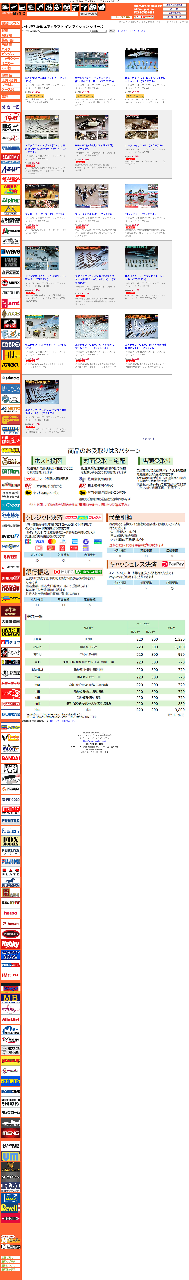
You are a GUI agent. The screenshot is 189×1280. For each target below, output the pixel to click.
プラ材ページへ (10, 85)
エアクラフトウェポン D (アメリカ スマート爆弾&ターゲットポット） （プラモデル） (95, 279)
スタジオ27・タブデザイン (10, 577)
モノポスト (10, 1123)
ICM (10, 117)
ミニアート (10, 1019)
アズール (10, 169)
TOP (13, 13)
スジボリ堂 (10, 567)
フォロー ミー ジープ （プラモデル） (45, 214)
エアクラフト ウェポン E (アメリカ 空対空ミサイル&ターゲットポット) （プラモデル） (45, 148)
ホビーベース (10, 955)
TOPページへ (10, 23)
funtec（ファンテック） (10, 820)
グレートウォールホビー (10, 430)
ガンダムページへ (10, 54)
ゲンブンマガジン (10, 451)
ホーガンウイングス (10, 924)
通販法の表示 (10, 1269)
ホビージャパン (10, 944)
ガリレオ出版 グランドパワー (10, 420)
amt (10, 303)
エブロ (10, 345)
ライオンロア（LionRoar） (10, 1167)
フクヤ (10, 851)
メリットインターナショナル (10, 1071)
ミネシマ (10, 1030)
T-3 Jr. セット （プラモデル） (141, 214)
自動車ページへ (10, 44)
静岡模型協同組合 (10, 526)
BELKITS (10, 903)
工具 (75, 7)
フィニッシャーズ (10, 831)
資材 (84, 7)
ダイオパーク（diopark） (10, 611)
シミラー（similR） (10, 536)
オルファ (10, 365)
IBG (10, 128)
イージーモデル (10, 210)
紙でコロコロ (10, 389)
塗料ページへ (10, 75)
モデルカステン (10, 1102)
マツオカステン (10, 1009)
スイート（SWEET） (10, 557)
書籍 (101, 7)
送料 (175, 9)
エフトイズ (10, 334)
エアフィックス (10, 283)
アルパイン (10, 200)
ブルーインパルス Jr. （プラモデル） (95, 214)
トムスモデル (10, 694)
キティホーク (10, 399)
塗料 (66, 7)
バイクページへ (10, 49)
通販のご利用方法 (175, 5)
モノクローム (10, 1112)
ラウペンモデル (10, 1187)
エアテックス (10, 272)
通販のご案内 (10, 1261)
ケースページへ (10, 89)
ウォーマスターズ (10, 262)
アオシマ (10, 148)
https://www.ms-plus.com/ (94, 741)
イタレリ (10, 231)
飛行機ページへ (10, 35)
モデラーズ (10, 1081)
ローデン (10, 1218)
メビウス (10, 1061)
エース (10, 314)
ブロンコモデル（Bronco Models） (10, 882)
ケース (93, 7)
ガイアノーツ (10, 378)
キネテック (10, 409)
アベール (10, 190)
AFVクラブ (10, 293)
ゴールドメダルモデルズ (10, 461)
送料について (10, 1265)
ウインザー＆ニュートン (10, 241)
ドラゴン (10, 704)
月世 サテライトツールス (10, 440)
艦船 (22, 7)
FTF (10, 324)
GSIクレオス (10, 505)
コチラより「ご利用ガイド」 (63, 721)
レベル (10, 1208)
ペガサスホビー (10, 893)
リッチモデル (10, 1198)
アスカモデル (10, 179)
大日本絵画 (10, 622)
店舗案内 (175, 17)
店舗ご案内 (10, 1257)
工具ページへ (10, 80)
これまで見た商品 (122, 17)
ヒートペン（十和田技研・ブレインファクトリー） (10, 779)
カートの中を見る (144, 17)
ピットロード (10, 800)
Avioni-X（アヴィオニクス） (10, 138)
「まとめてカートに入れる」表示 (130, 31)
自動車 (31, 7)
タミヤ (10, 642)
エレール (10, 355)
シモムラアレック (10, 546)
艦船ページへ (10, 40)
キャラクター (49, 7)
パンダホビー (10, 769)
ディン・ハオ (10, 652)
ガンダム (58, 7)
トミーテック (10, 683)
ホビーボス (10, 965)
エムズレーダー (11, 1239)
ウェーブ (10, 252)
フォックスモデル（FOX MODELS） (10, 841)
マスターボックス (10, 999)
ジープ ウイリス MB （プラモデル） (144, 145)
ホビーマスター (10, 975)
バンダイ (10, 758)
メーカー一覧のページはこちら (11, 107)
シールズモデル (10, 515)
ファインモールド (10, 810)
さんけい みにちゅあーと (10, 495)
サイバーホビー (10, 484)
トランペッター (10, 714)
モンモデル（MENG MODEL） (10, 1133)
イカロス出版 (10, 221)
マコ (10, 988)
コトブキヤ (10, 471)
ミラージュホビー (10, 1040)
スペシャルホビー (10, 588)
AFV (10, 30)
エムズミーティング (11, 1247)
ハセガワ (30, 85)
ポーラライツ (10, 934)
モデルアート (10, 1092)
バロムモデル (10, 748)
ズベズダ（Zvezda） (10, 598)
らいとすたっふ (10, 1177)
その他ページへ (10, 68)
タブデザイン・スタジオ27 (10, 632)
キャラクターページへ (10, 58)
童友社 (10, 663)
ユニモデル (10, 1146)
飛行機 (14, 7)
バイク (40, 7)
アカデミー (10, 159)
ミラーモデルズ (10, 1050)
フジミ (10, 862)
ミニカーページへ (10, 63)
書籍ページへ (10, 97)
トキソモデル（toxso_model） (10, 673)
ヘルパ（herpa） (10, 913)
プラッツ (10, 872)
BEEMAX (10, 789)
